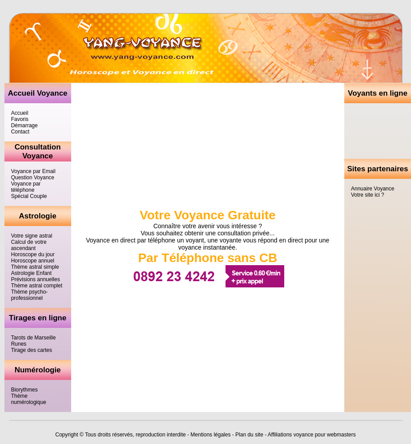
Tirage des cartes (31, 350)
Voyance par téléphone (26, 187)
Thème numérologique (28, 399)
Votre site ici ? (367, 195)
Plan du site (249, 435)
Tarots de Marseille (33, 338)
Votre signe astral (31, 236)
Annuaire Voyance (372, 189)
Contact (20, 132)
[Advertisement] (377, 131)
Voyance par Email (33, 171)
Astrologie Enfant (31, 273)
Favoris (19, 119)
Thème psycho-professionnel (29, 295)
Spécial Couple (29, 196)
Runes (19, 344)
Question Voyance (32, 177)
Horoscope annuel (32, 261)
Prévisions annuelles (35, 279)
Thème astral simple (35, 267)
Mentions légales (210, 435)
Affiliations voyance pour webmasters (312, 435)
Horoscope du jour (33, 254)
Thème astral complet (36, 286)
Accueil (19, 113)
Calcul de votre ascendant (29, 245)
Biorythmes (24, 390)
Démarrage (24, 125)
